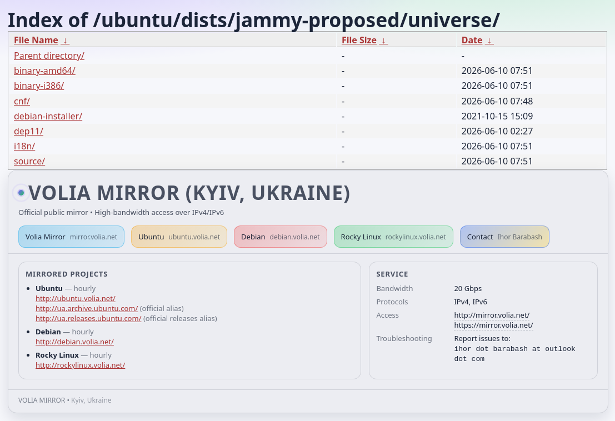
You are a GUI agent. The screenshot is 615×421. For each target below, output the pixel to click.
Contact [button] (504, 237)
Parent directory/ (49, 55)
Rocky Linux (393, 237)
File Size (359, 40)
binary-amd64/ (45, 70)
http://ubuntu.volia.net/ (76, 298)
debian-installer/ (48, 116)
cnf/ (22, 101)
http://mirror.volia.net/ (491, 315)
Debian (280, 237)
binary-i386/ (39, 85)
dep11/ (28, 131)
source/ (29, 161)
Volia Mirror (71, 237)
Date (472, 40)
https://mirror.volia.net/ (493, 325)
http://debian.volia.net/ (75, 342)
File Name (36, 40)
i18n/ (24, 146)
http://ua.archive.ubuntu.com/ (87, 308)
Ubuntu (179, 237)
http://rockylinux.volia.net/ (80, 365)
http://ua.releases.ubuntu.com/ (88, 318)
